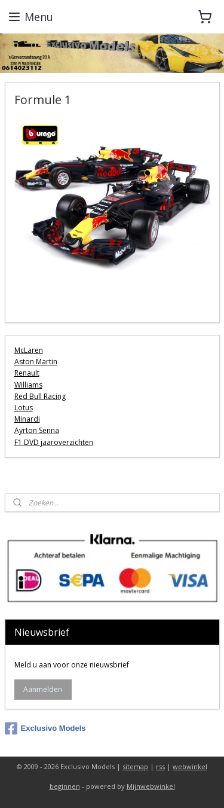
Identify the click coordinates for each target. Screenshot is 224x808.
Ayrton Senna (36, 430)
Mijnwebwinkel (151, 786)
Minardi (27, 419)
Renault (26, 373)
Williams (28, 385)
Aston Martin (35, 361)
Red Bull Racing (40, 396)
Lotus (23, 408)
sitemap (135, 766)
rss (160, 766)
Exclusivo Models (45, 728)
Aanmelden (42, 689)
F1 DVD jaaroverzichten (53, 442)
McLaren (28, 350)
